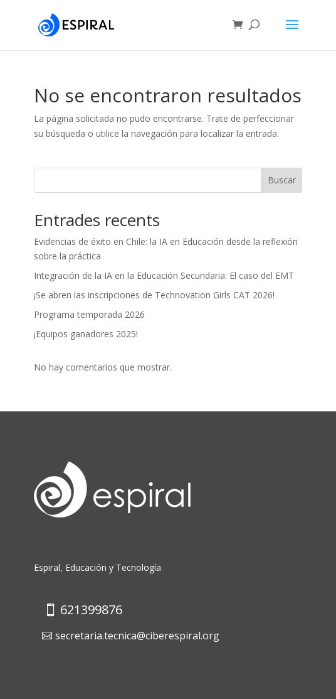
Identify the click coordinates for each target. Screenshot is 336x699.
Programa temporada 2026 (89, 314)
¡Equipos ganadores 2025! (86, 334)
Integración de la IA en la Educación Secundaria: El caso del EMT (164, 275)
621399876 (91, 609)
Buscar (282, 180)
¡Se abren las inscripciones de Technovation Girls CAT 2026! (154, 295)
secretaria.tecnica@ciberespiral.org (137, 635)
